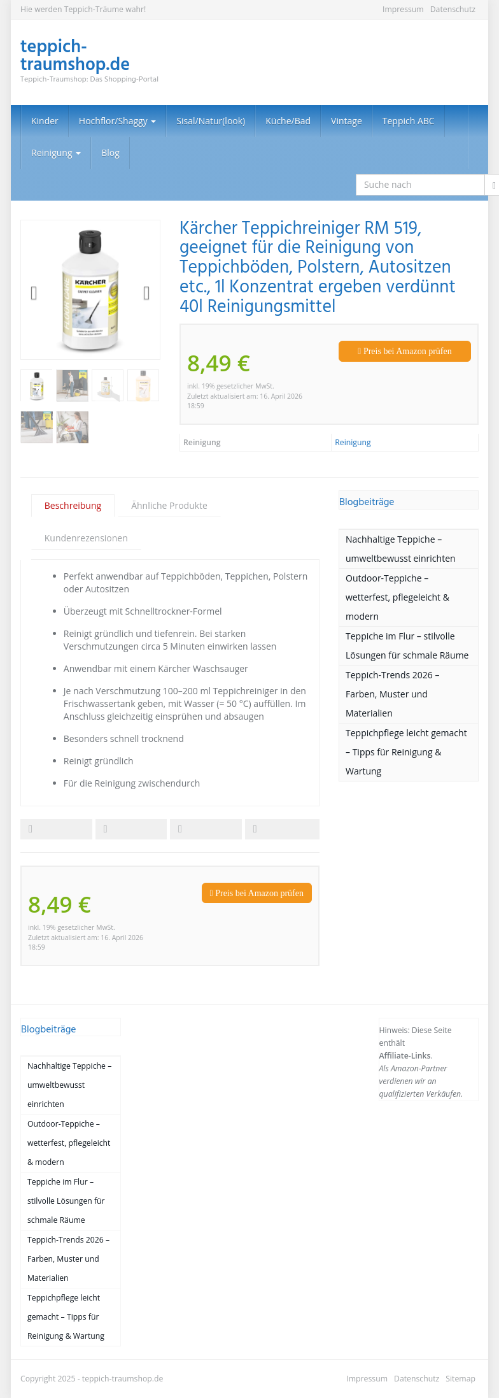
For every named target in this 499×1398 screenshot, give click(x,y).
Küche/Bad (288, 121)
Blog (110, 152)
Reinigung (56, 152)
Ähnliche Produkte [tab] (169, 505)
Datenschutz (452, 9)
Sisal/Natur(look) (210, 121)
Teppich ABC (409, 121)
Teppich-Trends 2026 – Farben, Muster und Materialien (392, 694)
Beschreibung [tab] (73, 505)
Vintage (346, 121)
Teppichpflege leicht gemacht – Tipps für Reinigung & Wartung (406, 752)
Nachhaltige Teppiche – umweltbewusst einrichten (401, 548)
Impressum (403, 9)
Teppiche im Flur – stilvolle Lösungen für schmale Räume (407, 645)
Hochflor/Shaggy (117, 121)
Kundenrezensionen (86, 538)
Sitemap (460, 1378)
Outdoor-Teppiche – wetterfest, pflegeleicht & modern (397, 597)
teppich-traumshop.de (123, 1378)
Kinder (45, 121)
